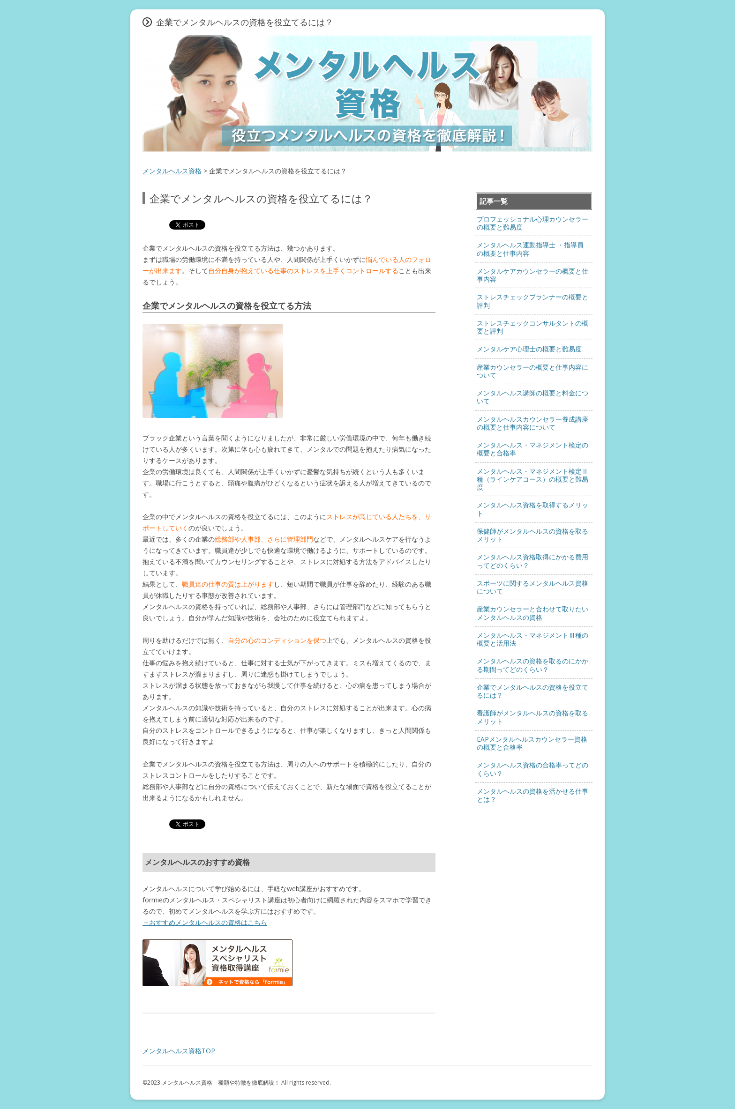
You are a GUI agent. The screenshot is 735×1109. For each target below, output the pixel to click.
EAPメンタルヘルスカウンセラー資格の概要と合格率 (532, 743)
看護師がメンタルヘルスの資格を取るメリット (532, 716)
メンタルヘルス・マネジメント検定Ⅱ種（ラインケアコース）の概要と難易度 (532, 479)
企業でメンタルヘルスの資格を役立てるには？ (532, 691)
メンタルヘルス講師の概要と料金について (532, 396)
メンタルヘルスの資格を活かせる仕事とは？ (532, 795)
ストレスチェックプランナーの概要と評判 (532, 300)
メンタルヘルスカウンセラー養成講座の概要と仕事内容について (532, 423)
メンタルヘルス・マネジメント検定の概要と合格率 (532, 448)
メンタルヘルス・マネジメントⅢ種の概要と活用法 (532, 639)
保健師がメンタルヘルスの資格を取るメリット (532, 535)
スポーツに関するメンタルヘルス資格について (532, 587)
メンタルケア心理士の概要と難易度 (529, 348)
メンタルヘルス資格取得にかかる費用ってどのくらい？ (532, 560)
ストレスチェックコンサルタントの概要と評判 (532, 327)
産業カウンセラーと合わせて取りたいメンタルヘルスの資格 (532, 612)
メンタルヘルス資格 (172, 170)
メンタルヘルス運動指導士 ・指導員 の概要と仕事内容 (530, 248)
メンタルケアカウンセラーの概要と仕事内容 (532, 275)
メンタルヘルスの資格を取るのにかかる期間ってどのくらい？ (532, 664)
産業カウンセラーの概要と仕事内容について (532, 371)
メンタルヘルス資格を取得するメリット (532, 508)
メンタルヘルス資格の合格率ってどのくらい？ (532, 768)
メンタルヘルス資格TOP (178, 1050)
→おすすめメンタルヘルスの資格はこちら (204, 922)
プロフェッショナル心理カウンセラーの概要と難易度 (532, 223)
